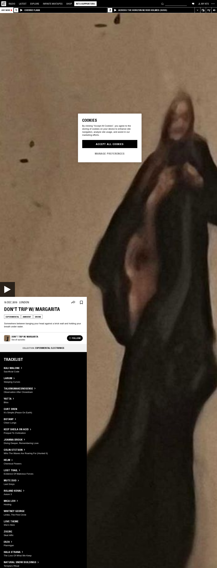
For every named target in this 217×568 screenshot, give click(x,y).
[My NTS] (203, 3)
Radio (12, 3)
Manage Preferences (110, 153)
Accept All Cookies (110, 144)
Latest (22, 3)
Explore (34, 3)
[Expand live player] (197, 10)
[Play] (7, 289)
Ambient (27, 316)
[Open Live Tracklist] (208, 10)
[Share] (73, 302)
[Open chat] (193, 3)
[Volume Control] (214, 10)
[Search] (162, 4)
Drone (38, 316)
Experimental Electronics (49, 348)
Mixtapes (53, 3)
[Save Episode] (81, 302)
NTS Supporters (85, 3)
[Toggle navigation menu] (213, 3)
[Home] (3, 3)
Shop (69, 3)
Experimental (12, 316)
